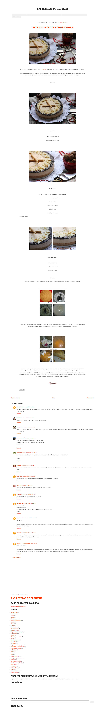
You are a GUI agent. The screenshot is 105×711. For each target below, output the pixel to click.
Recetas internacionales (16, 661)
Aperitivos (13, 614)
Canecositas (44, 69)
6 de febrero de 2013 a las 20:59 (27, 407)
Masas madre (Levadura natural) (17, 646)
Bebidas (12, 617)
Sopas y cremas (14, 664)
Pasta (12, 654)
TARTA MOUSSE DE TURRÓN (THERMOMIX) (52, 27)
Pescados (13, 659)
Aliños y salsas (14, 612)
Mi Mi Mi (19, 407)
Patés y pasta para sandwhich (17, 658)
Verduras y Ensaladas (15, 671)
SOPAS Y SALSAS (16, 16)
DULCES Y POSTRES (17, 14)
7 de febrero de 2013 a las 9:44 (27, 465)
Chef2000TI (13, 625)
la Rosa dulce (19, 494)
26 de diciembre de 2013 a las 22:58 (30, 543)
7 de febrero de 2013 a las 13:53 (28, 476)
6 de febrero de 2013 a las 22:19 (28, 427)
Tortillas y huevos (14, 667)
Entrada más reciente (15, 397)
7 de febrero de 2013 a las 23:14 (25, 485)
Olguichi (18, 518)
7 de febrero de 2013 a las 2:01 (31, 452)
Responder (19, 413)
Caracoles (13, 622)
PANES (30, 14)
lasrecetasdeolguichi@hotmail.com (18, 606)
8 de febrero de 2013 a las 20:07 (29, 494)
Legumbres (13, 643)
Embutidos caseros (15, 630)
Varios (12, 669)
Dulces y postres (14, 628)
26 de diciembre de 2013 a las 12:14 (28, 532)
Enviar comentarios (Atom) (22, 594)
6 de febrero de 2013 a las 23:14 (28, 438)
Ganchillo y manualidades (16, 636)
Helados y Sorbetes (15, 640)
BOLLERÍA (25, 14)
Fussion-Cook (14, 633)
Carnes (12, 623)
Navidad (12, 651)
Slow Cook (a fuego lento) (16, 662)
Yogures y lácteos (14, 672)
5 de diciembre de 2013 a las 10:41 (28, 503)
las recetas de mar (20, 452)
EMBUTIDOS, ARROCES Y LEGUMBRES (53, 14)
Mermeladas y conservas (16, 648)
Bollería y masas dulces (16, 620)
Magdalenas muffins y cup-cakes (17, 645)
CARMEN (19, 427)
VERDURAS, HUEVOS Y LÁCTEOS (79, 14)
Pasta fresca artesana (15, 656)
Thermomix (59, 24)
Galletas (12, 635)
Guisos (12, 638)
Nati (18, 485)
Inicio (53, 397)
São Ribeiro (19, 438)
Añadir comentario (16, 557)
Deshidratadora (14, 627)
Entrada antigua (90, 397)
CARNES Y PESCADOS (67, 14)
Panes (12, 653)
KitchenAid (13, 641)
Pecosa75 (19, 465)
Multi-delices (13, 649)
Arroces (12, 615)
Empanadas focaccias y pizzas (17, 632)
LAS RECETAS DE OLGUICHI (52, 8)
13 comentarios (62, 22)
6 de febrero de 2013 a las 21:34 (27, 418)
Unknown (19, 503)
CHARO (18, 418)
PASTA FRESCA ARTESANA (39, 14)
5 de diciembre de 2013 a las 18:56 (30, 518)
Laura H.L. (19, 476)
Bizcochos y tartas (48, 24)
